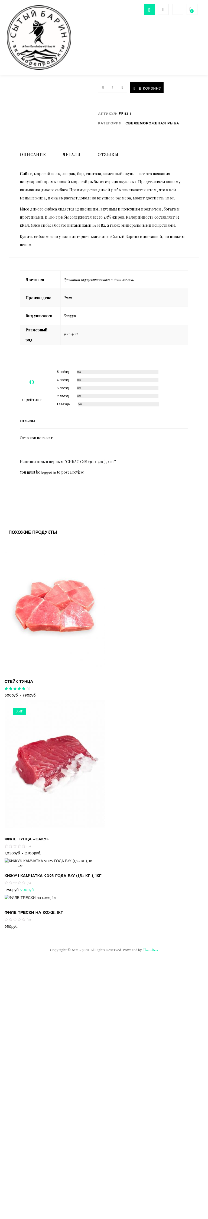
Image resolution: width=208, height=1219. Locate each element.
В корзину (156, 91)
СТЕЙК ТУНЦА (19, 686)
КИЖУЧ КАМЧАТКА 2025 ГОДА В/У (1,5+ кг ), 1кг (53, 880)
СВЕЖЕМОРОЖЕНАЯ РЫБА (152, 127)
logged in (48, 477)
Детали (72, 158)
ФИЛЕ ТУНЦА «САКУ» (27, 844)
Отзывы (108, 158)
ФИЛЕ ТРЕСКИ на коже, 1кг (34, 917)
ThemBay (150, 954)
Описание (33, 158)
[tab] (31, 158)
